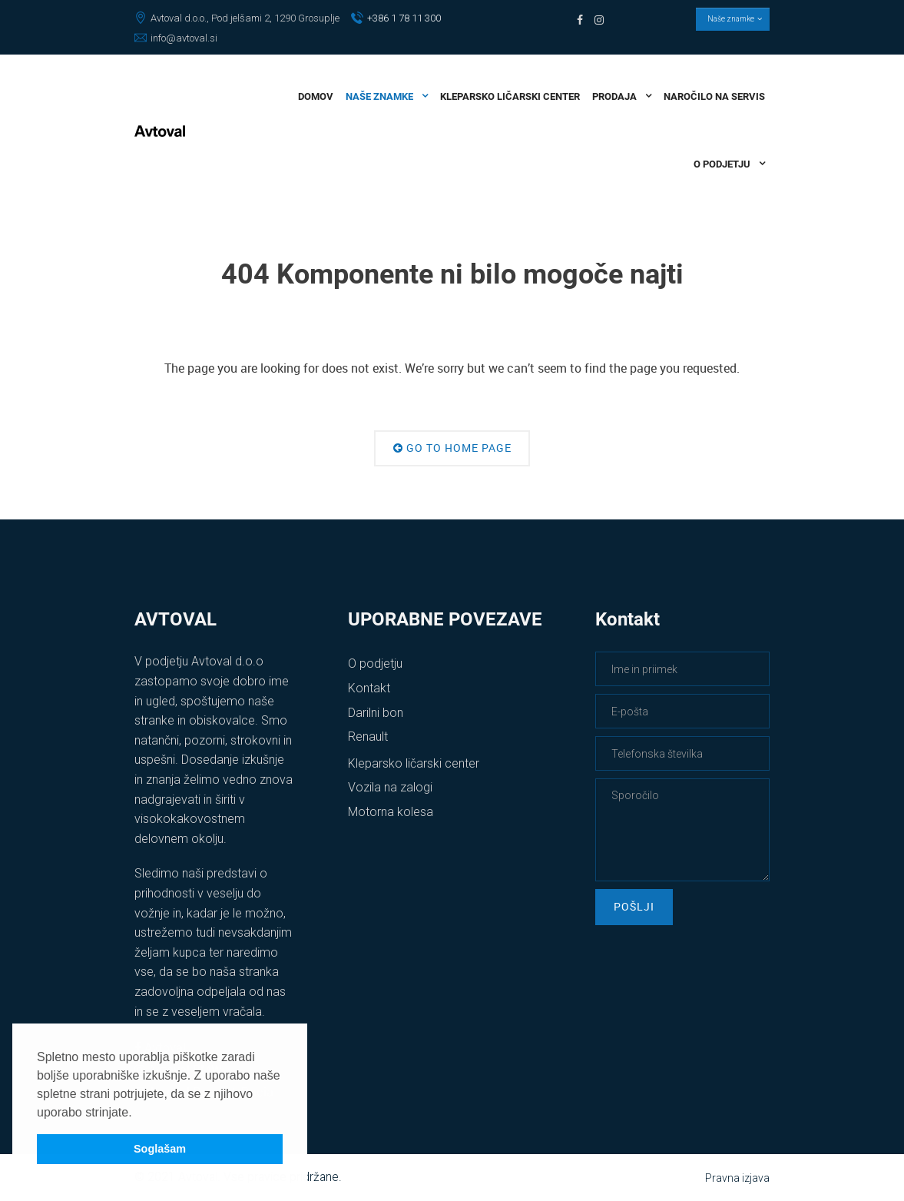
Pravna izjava (737, 1178)
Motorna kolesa (390, 812)
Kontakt (369, 688)
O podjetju (375, 663)
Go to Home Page (452, 447)
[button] (137, 1113)
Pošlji (634, 906)
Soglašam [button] (160, 1149)
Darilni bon (375, 712)
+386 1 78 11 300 (396, 18)
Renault (368, 736)
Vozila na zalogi (390, 787)
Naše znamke (733, 19)
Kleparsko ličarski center (413, 763)
